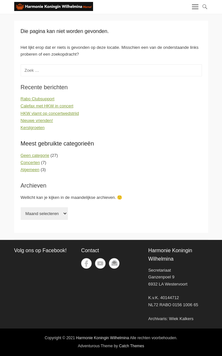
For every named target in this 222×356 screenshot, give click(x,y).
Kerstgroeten (33, 127)
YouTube (100, 263)
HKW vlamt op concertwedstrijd (50, 113)
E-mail (114, 263)
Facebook (86, 263)
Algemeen (30, 169)
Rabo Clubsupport (38, 98)
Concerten (30, 162)
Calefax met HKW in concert (47, 105)
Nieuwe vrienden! (37, 120)
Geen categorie (35, 155)
